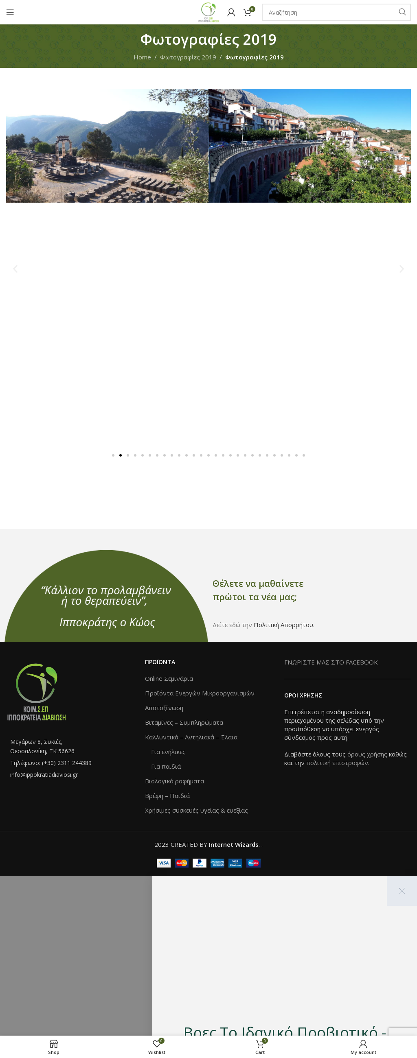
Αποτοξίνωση (164, 708)
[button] (15, 269)
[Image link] (36, 691)
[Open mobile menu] (10, 12)
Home (142, 57)
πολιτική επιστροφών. (337, 763)
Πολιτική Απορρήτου (283, 625)
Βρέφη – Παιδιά (167, 795)
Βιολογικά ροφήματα (174, 781)
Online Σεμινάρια (169, 678)
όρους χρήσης (367, 754)
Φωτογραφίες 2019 (188, 57)
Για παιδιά (166, 766)
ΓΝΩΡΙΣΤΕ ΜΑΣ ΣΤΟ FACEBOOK (331, 662)
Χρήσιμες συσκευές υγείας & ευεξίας (196, 810)
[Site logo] (208, 11)
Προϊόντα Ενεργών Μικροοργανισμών (200, 693)
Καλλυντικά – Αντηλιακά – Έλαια (191, 737)
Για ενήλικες (168, 752)
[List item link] (69, 746)
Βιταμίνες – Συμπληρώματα (184, 722)
